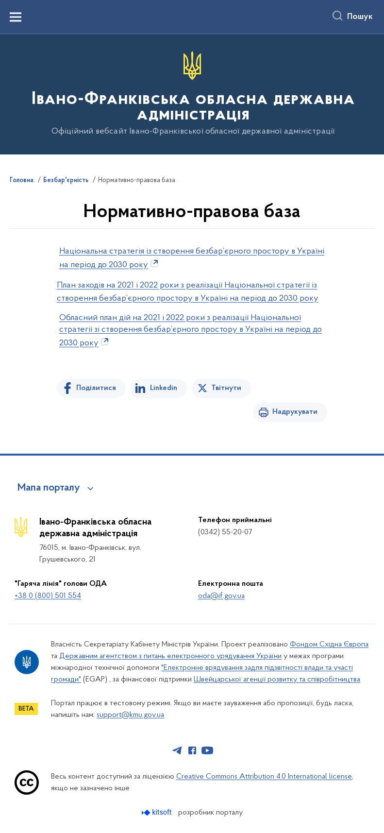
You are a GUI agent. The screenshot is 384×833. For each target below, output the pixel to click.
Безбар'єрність (65, 180)
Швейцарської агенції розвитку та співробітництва (277, 679)
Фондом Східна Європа (329, 644)
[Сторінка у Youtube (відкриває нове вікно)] (207, 750)
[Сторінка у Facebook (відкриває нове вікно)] (192, 750)
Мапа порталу (48, 488)
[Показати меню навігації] (15, 17)
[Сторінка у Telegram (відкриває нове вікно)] (177, 750)
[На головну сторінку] (192, 93)
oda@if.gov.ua (221, 596)
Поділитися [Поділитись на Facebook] (96, 388)
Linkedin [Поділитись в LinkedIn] (163, 388)
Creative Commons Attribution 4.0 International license (264, 777)
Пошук (360, 17)
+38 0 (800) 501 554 (48, 596)
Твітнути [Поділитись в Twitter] (226, 388)
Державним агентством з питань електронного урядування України (170, 656)
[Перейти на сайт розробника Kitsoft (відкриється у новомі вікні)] (157, 812)
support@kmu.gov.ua (130, 715)
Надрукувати (294, 412)
